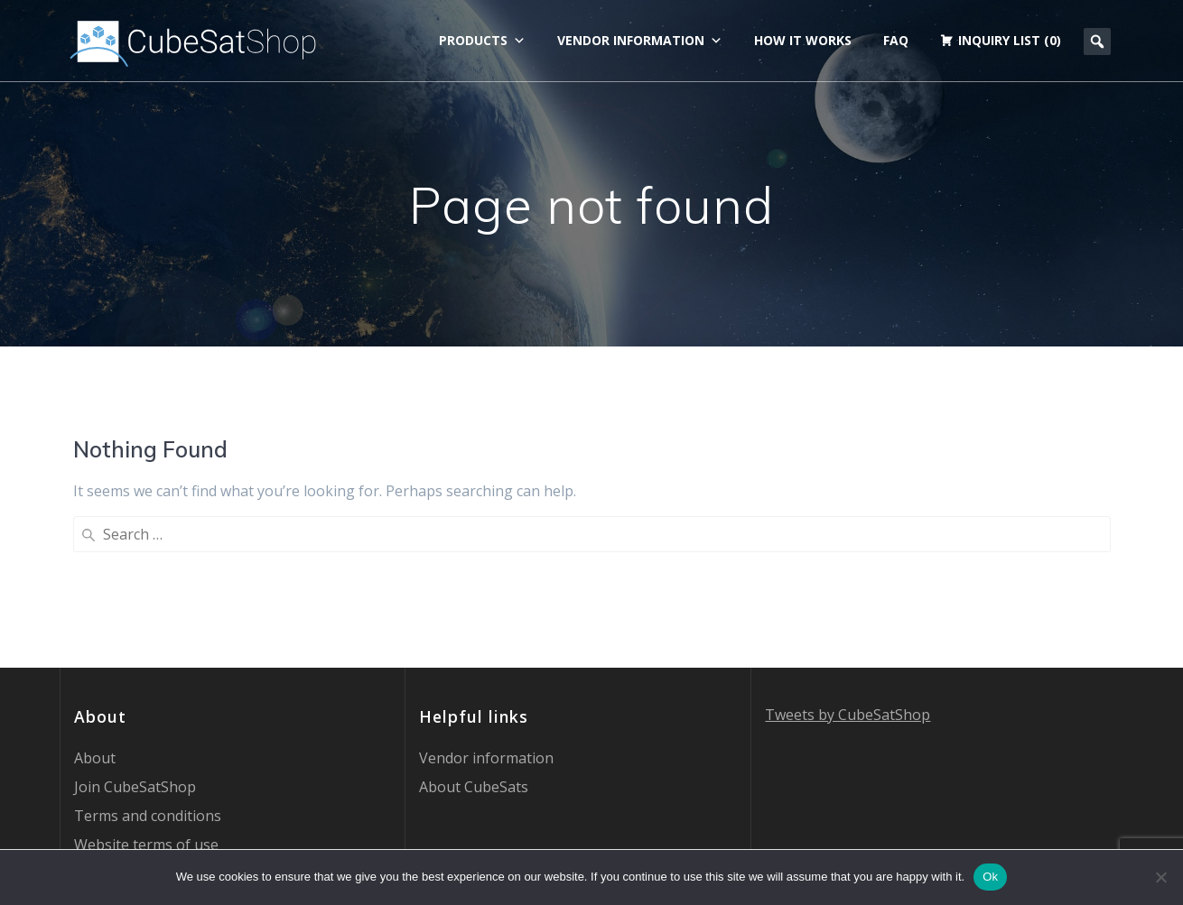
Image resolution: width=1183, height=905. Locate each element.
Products (482, 40)
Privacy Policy (119, 726)
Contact (100, 755)
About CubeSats (473, 640)
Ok (990, 876)
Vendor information (639, 40)
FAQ (895, 40)
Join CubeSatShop (135, 640)
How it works (803, 40)
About (95, 611)
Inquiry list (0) (1009, 40)
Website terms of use (146, 697)
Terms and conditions (147, 669)
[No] (1160, 877)
